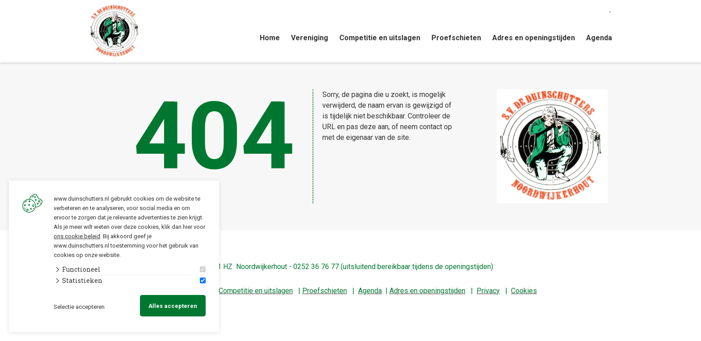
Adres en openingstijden (533, 38)
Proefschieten (456, 38)
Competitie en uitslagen (379, 38)
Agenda (599, 38)
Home (270, 38)
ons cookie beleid (77, 235)
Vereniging (309, 38)
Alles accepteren (172, 305)
